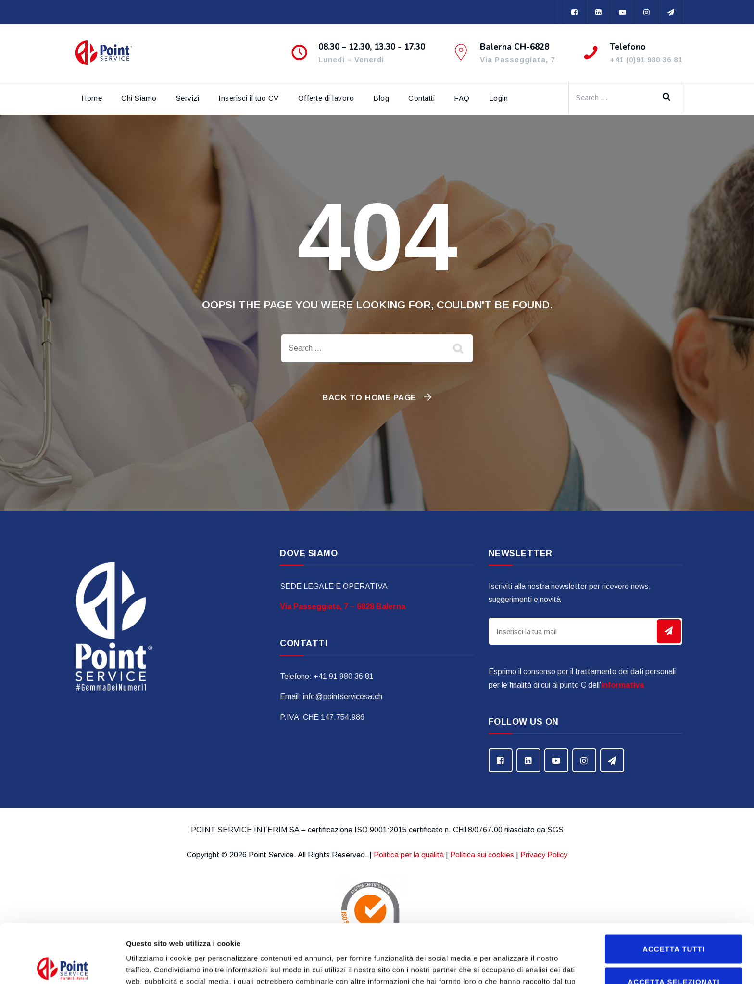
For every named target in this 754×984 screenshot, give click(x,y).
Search (670, 98)
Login (498, 98)
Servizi (188, 98)
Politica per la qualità (409, 855)
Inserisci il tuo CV (248, 98)
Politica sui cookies (482, 855)
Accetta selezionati (673, 923)
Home (91, 98)
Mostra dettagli (506, 965)
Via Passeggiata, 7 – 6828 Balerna (342, 606)
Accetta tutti (673, 890)
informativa (622, 685)
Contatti (421, 98)
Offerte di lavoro (326, 98)
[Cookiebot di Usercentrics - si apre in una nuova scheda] (62, 965)
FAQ (462, 98)
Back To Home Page (369, 397)
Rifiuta (673, 955)
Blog (381, 98)
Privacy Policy (543, 855)
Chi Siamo (139, 98)
